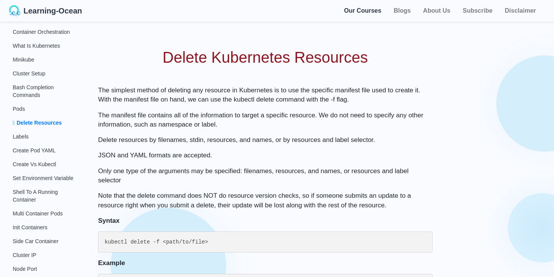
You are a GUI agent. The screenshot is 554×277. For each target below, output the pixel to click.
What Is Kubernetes (36, 46)
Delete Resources (37, 123)
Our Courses (362, 9)
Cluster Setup (29, 73)
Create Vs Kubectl (34, 164)
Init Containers (30, 227)
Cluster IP (24, 255)
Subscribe (477, 10)
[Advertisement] (501, 138)
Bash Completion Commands (33, 91)
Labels (20, 136)
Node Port (25, 269)
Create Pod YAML (34, 150)
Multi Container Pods (38, 213)
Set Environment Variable (43, 178)
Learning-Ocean (45, 11)
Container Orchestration (41, 32)
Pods (19, 109)
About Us (437, 10)
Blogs (402, 10)
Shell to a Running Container (35, 196)
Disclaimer (520, 10)
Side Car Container (35, 241)
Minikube (23, 60)
